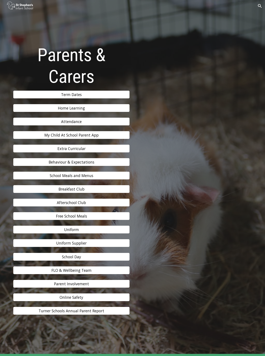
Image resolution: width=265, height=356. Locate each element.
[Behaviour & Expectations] (71, 162)
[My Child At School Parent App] (71, 135)
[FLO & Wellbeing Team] (71, 270)
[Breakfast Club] (71, 189)
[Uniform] (71, 230)
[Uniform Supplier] (71, 243)
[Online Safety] (71, 297)
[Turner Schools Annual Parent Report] (71, 311)
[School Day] (71, 257)
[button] (260, 6)
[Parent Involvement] (71, 284)
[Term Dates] (71, 94)
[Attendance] (71, 122)
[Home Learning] (71, 108)
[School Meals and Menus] (71, 176)
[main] (71, 66)
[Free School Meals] (71, 216)
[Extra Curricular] (71, 149)
